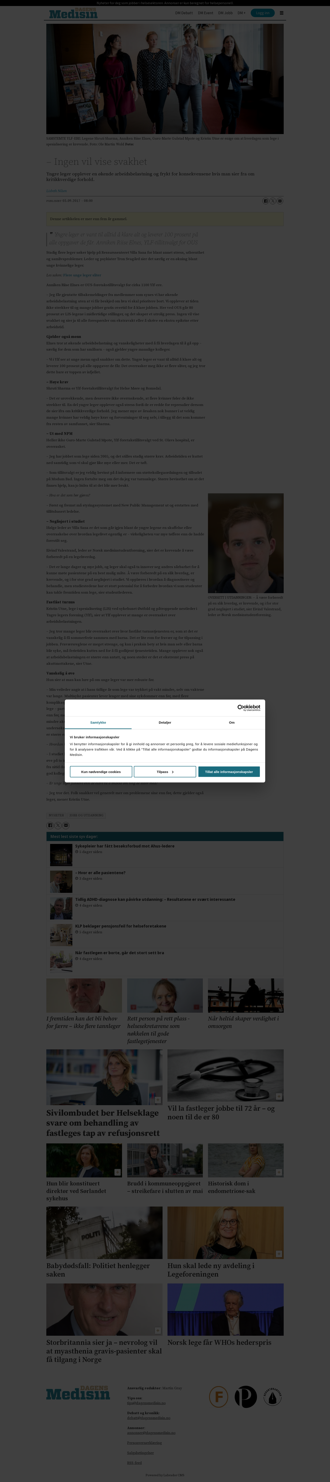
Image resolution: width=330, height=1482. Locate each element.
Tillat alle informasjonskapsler (229, 771)
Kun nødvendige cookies (101, 771)
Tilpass (165, 771)
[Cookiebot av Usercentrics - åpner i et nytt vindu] (240, 708)
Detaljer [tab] (165, 722)
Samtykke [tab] (98, 722)
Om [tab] (231, 722)
